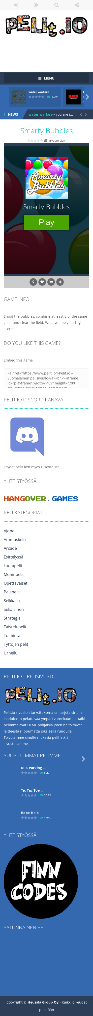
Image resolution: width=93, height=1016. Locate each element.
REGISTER (36, 5)
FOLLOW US (77, 5)
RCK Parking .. (33, 767)
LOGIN (16, 5)
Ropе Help (30, 812)
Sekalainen (14, 609)
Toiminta (12, 635)
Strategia (12, 618)
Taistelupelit (15, 627)
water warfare (39, 92)
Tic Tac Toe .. (32, 790)
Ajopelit (11, 531)
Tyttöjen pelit (16, 644)
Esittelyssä (13, 557)
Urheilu (11, 653)
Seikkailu (12, 600)
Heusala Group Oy (43, 1002)
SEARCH (56, 5)
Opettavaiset (16, 583)
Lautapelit (13, 565)
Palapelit (12, 592)
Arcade (10, 548)
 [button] (51, 282)
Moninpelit (14, 574)
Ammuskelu (15, 539)
